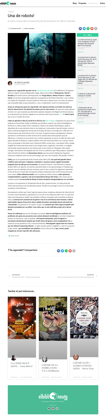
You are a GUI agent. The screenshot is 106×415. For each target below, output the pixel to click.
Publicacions (53, 401)
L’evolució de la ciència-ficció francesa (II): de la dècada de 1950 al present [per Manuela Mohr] (87, 61)
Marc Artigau (50, 121)
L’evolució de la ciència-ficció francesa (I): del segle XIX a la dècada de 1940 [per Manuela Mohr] (87, 79)
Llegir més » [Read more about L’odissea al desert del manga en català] (81, 102)
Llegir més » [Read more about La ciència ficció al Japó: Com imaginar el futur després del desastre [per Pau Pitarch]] (81, 52)
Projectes (82, 3)
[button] (80, 28)
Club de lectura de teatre (45, 90)
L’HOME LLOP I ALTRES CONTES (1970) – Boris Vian (83, 365)
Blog (75, 3)
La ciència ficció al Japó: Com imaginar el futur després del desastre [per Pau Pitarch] (87, 42)
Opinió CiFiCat (15, 236)
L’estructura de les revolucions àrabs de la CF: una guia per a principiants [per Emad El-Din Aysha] (87, 111)
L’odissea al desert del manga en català (86, 95)
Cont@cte (61, 401)
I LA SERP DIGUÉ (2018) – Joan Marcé (21, 365)
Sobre (102, 3)
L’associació (45, 401)
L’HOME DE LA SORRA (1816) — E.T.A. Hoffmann (51, 368)
